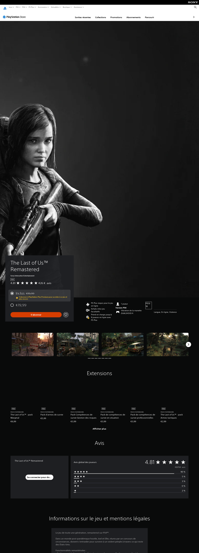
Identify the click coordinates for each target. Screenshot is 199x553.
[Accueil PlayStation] (5, 7)
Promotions (101, 15)
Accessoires (42, 7)
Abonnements (118, 15)
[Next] (188, 342)
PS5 (17, 7)
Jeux (10, 7)
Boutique (66, 7)
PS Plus (31, 7)
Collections (85, 15)
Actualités (55, 7)
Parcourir (134, 15)
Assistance (78, 7)
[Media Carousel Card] (33, 342)
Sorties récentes (68, 15)
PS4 (23, 7)
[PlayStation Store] (15, 14)
